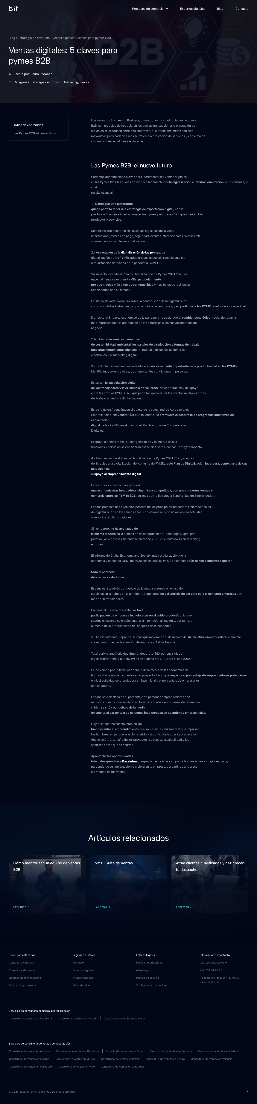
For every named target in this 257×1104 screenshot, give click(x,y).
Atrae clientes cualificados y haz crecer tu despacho (210, 866)
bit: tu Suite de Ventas (114, 863)
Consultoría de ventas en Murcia (75, 1058)
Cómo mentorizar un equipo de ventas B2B (46, 866)
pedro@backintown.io (213, 962)
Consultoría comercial (22, 962)
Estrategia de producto (34, 38)
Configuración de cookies (151, 985)
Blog (220, 8)
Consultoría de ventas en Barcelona (77, 1051)
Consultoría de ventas (22, 970)
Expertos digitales (192, 8)
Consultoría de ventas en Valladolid (30, 1066)
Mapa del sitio (81, 985)
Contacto (241, 8)
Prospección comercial (150, 8)
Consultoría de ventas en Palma (120, 1058)
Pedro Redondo (41, 74)
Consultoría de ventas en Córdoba (171, 1051)
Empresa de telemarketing (25, 977)
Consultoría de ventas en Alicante (29, 1051)
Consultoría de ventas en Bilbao (125, 1051)
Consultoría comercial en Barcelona (30, 1018)
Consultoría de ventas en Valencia (211, 1058)
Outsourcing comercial (22, 985)
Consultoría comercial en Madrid (78, 1018)
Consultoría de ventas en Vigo (76, 1066)
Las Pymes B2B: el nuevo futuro (35, 133)
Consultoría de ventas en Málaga (29, 1058)
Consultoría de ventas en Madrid (218, 1051)
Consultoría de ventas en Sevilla (165, 1058)
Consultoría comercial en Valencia (124, 1018)
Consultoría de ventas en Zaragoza (122, 1066)
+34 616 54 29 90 (211, 970)
